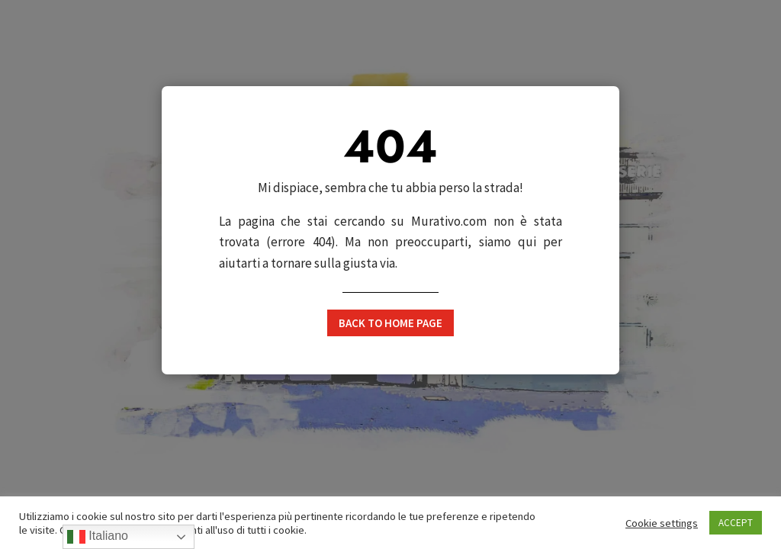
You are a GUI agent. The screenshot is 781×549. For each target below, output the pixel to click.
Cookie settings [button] (661, 523)
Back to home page (390, 323)
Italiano (97, 537)
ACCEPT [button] (735, 522)
